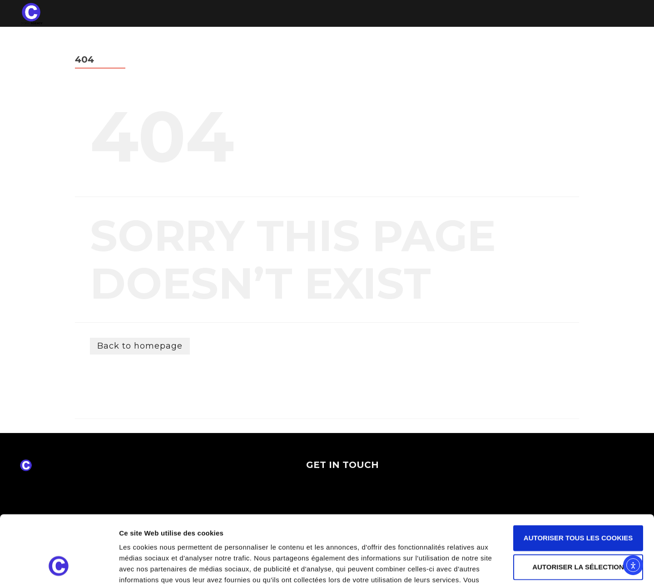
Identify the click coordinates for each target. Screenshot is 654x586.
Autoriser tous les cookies (578, 478)
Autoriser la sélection (578, 507)
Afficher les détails (500, 568)
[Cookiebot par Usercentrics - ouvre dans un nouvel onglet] (59, 568)
